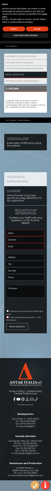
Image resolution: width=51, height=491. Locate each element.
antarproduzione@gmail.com (29, 472)
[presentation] (23, 300)
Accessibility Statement (25, 402)
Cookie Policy (34, 388)
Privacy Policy (17, 388)
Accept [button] (37, 29)
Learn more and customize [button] (25, 35)
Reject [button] (14, 29)
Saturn (12, 88)
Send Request (17, 323)
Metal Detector (24, 117)
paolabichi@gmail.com (29, 450)
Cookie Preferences (25, 390)
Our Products (10, 46)
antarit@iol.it (29, 423)
